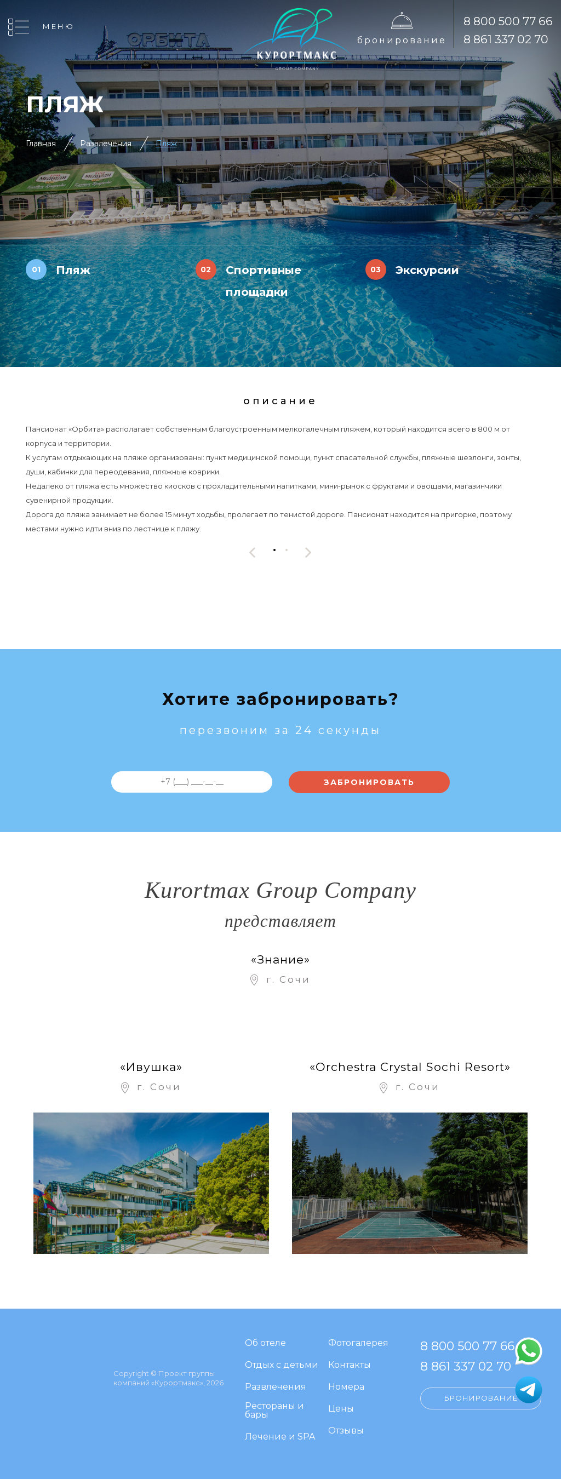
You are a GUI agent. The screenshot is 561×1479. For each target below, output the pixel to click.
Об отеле (265, 1343)
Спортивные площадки (263, 281)
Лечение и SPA (280, 1437)
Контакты (349, 1365)
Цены (341, 1409)
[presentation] (252, 552)
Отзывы (346, 1431)
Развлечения (105, 143)
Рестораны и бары (274, 1411)
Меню (59, 26)
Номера (346, 1387)
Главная (41, 143)
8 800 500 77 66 (508, 21)
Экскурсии (427, 270)
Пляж (166, 143)
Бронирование (401, 40)
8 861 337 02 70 (505, 39)
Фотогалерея (358, 1343)
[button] (274, 549)
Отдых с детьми (281, 1365)
